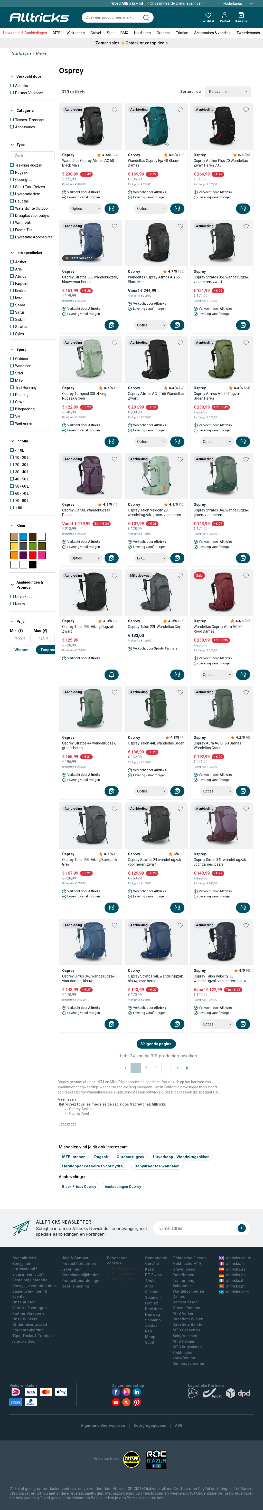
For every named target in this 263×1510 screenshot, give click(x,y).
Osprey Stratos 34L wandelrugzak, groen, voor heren (221, 512)
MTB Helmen (184, 1341)
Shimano (153, 1320)
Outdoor (163, 33)
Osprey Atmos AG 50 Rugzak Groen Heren (217, 396)
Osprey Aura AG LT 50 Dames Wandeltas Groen (217, 745)
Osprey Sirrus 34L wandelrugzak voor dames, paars (220, 862)
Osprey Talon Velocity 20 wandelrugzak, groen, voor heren (154, 512)
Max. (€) (40, 631)
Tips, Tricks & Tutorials (33, 1335)
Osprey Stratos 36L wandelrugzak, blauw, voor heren (90, 279)
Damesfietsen (185, 1302)
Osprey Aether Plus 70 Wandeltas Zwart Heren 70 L (221, 163)
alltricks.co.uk (235, 1258)
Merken (42, 53)
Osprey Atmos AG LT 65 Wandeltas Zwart (156, 396)
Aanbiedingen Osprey (123, 1187)
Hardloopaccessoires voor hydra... (94, 1166)
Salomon (153, 1297)
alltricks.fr (231, 1263)
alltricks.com (234, 1292)
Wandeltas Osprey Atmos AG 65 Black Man (154, 279)
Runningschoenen (189, 1363)
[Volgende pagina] (187, 1068)
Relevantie (228, 92)
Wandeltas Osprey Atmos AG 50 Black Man (88, 163)
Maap (150, 1336)
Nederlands (232, 3)
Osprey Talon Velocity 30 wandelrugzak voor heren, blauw (220, 978)
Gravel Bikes (184, 1269)
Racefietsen (183, 1275)
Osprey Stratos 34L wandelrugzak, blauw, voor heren (156, 978)
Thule (150, 1280)
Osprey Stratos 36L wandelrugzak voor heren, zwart (221, 279)
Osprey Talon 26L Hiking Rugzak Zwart (88, 629)
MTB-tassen (74, 1157)
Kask (149, 1269)
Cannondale (156, 1258)
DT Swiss (153, 1275)
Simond (151, 1292)
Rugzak (101, 1157)
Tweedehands (248, 33)
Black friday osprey (79, 1187)
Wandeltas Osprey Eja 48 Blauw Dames (153, 163)
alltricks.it (231, 1280)
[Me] (112, 675)
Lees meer (67, 1124)
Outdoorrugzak (130, 1157)
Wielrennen (76, 33)
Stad (111, 33)
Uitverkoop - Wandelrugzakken (181, 1157)
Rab (148, 1331)
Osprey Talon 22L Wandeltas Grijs (155, 627)
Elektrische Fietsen (190, 1258)
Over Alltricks (24, 1258)
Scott (149, 1342)
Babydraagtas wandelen (157, 1166)
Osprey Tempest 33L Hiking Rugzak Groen (84, 396)
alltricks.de (232, 1275)
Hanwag (152, 1314)
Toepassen (50, 649)
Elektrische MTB (187, 1263)
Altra (149, 1286)
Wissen (21, 649)
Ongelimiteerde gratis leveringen (157, 3)
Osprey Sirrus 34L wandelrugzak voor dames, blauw (88, 978)
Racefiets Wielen (188, 1319)
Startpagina (21, 53)
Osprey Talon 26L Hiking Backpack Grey (89, 862)
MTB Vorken (183, 1313)
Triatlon (182, 33)
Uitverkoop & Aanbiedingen (25, 33)
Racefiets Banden (189, 1324)
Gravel (96, 33)
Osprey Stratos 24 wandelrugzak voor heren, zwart (154, 862)
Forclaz (151, 1303)
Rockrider (153, 1308)
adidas (151, 1325)
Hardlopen (142, 33)
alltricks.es (232, 1269)
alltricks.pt (232, 1286)
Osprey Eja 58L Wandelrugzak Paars (86, 512)
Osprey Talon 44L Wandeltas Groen (156, 743)
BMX (124, 33)
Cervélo (152, 1263)
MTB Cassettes (186, 1330)
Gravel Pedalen (186, 1307)
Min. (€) (16, 631)
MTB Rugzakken (187, 1347)
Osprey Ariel (79, 1113)
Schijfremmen (185, 1335)
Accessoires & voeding (212, 33)
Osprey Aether (81, 1109)
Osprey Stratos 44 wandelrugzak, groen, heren (89, 745)
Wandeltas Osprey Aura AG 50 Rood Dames (218, 629)
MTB (57, 33)
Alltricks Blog (23, 1341)
